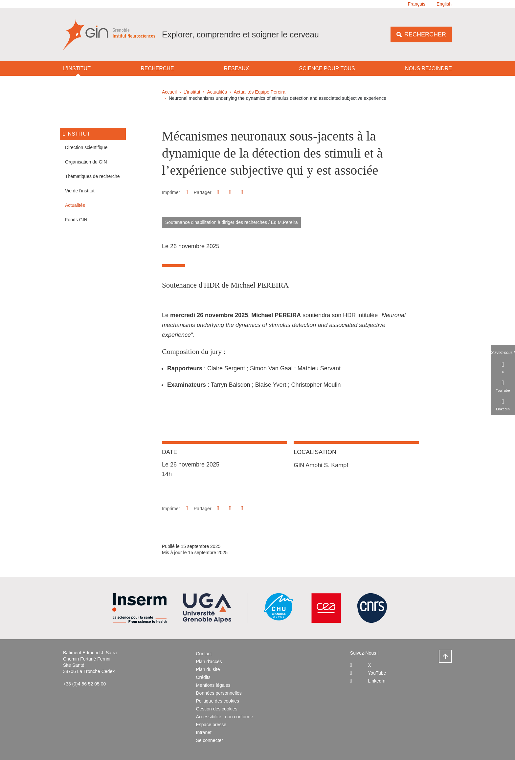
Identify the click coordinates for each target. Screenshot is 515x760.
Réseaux (236, 68)
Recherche (157, 68)
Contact (204, 653)
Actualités (217, 92)
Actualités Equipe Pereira (259, 92)
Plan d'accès (209, 661)
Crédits (203, 677)
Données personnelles (219, 693)
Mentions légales (213, 685)
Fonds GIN (76, 219)
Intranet (204, 732)
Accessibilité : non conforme (224, 716)
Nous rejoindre (428, 68)
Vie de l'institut (80, 190)
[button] (218, 192)
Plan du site (208, 669)
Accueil (169, 92)
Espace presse (211, 724)
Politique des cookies (217, 701)
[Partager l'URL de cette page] (242, 192)
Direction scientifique (86, 147)
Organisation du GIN (86, 161)
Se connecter (209, 740)
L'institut (77, 68)
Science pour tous (327, 68)
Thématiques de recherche (92, 176)
